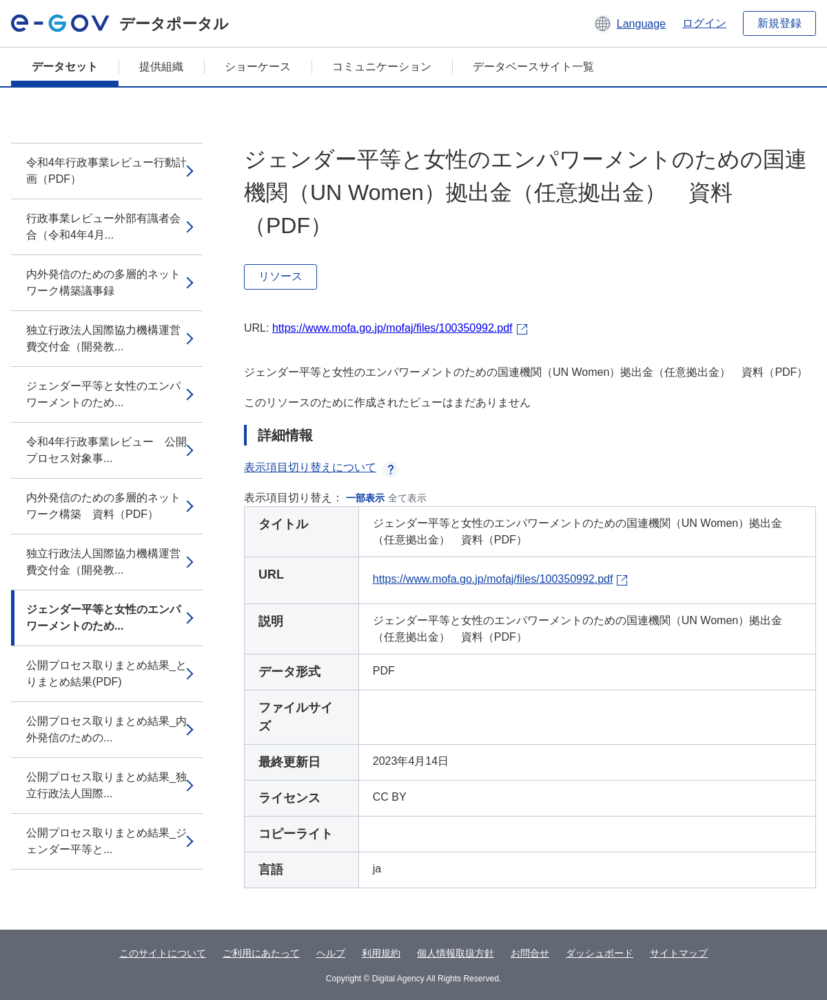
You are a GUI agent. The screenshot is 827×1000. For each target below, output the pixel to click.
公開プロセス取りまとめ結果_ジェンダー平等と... (106, 841)
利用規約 (381, 953)
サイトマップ (679, 953)
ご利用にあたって (261, 953)
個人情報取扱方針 (455, 953)
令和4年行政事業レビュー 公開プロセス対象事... (106, 450)
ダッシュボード (599, 953)
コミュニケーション (381, 66)
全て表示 (407, 497)
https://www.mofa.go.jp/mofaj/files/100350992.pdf (392, 328)
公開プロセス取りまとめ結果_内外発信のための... (106, 729)
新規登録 (779, 23)
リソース (280, 276)
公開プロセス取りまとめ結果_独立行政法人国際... (106, 785)
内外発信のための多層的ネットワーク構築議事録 (103, 282)
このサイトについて (162, 953)
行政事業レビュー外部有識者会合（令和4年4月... (103, 226)
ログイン (704, 23)
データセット (65, 66)
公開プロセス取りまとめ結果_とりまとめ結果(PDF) (106, 673)
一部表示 (365, 497)
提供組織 (161, 66)
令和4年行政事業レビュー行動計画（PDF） (106, 171)
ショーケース (258, 66)
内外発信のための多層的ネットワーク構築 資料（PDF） (103, 506)
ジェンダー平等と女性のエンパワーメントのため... (103, 394)
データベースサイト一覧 (533, 66)
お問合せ (530, 953)
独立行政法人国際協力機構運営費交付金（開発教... (103, 338)
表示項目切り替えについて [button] (321, 467)
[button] (629, 23)
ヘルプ (330, 953)
